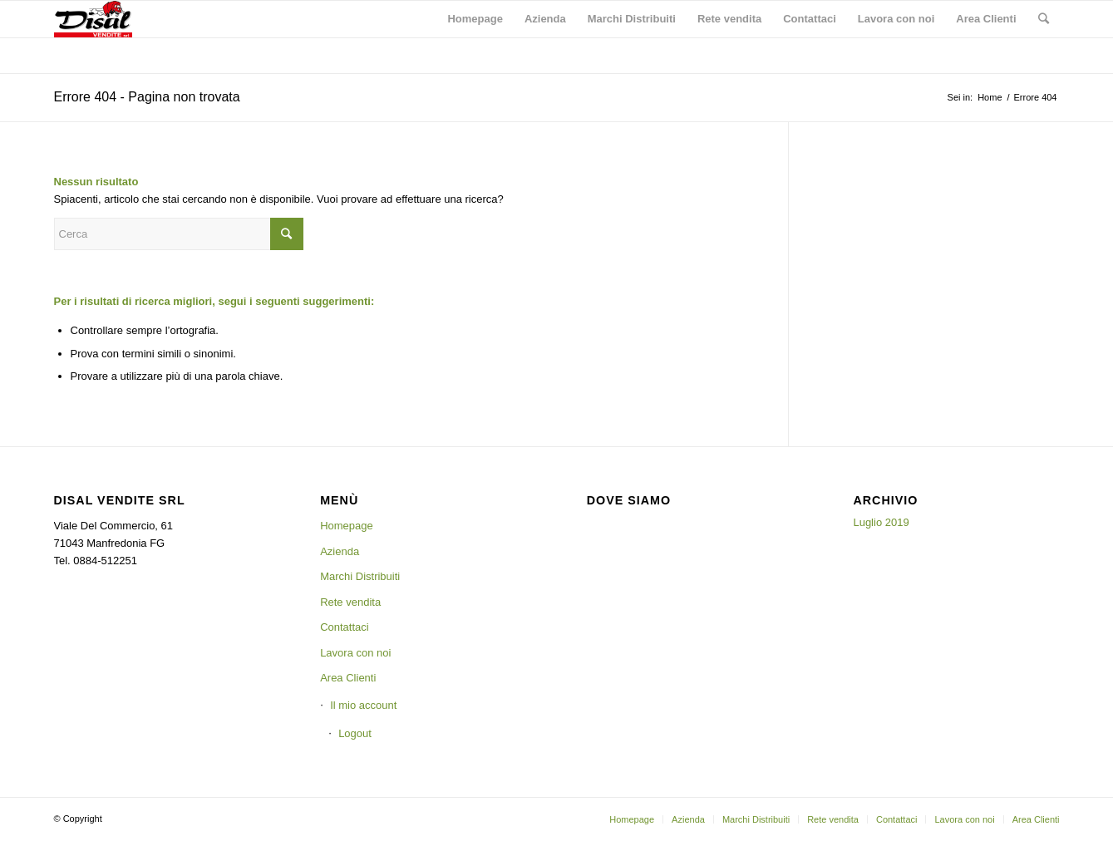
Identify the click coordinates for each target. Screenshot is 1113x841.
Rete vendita (350, 602)
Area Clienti (348, 677)
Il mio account (363, 705)
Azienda (339, 551)
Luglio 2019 (881, 522)
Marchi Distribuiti (360, 576)
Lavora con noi (355, 653)
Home (990, 97)
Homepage (346, 525)
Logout (355, 733)
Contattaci (344, 627)
